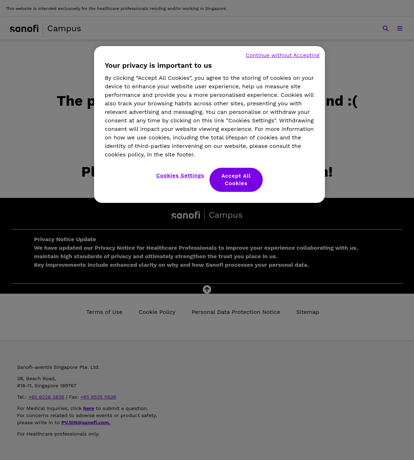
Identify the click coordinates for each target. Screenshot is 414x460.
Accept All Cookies (236, 180)
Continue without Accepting (283, 55)
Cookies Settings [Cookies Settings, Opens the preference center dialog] (180, 175)
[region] (209, 124)
